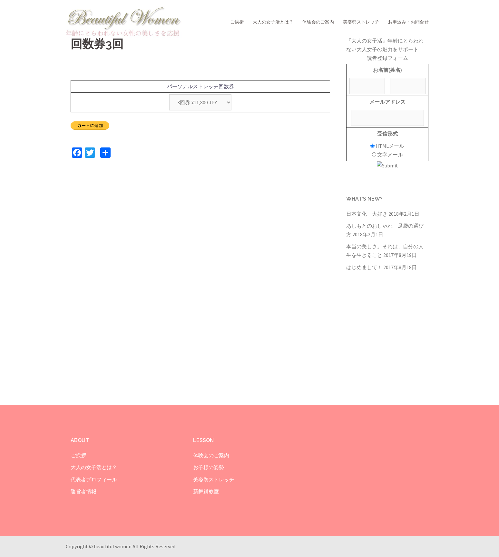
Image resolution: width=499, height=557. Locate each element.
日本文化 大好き (366, 214)
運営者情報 (83, 491)
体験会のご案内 (318, 21)
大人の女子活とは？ (273, 21)
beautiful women (113, 546)
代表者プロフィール (94, 479)
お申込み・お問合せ (408, 21)
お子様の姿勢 (208, 467)
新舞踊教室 (206, 491)
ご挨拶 (237, 21)
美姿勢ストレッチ (361, 21)
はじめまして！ (364, 267)
